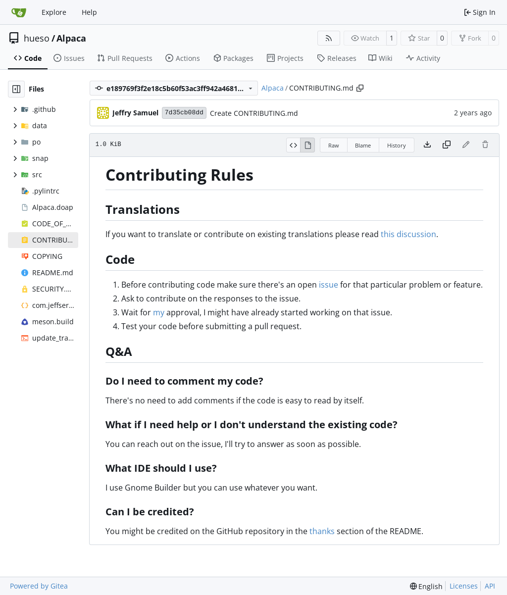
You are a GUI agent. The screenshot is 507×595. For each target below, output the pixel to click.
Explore (54, 12)
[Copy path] (359, 88)
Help (89, 12)
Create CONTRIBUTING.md (254, 113)
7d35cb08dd (184, 112)
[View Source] (293, 145)
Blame (363, 145)
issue (328, 284)
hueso (37, 38)
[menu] (426, 586)
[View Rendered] (307, 145)
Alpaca (71, 38)
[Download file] (427, 145)
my (158, 312)
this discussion (408, 234)
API (490, 586)
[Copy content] (447, 145)
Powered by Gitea (39, 586)
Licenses (464, 586)
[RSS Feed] (328, 38)
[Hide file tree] (16, 89)
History (396, 145)
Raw (333, 145)
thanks (322, 531)
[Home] (19, 12)
